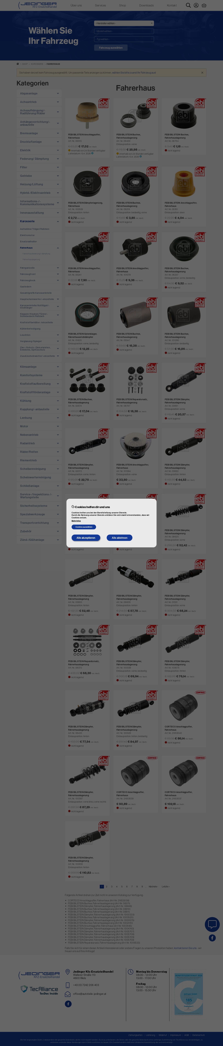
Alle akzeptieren (86, 537)
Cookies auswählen (83, 527)
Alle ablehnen (119, 537)
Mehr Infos (76, 521)
